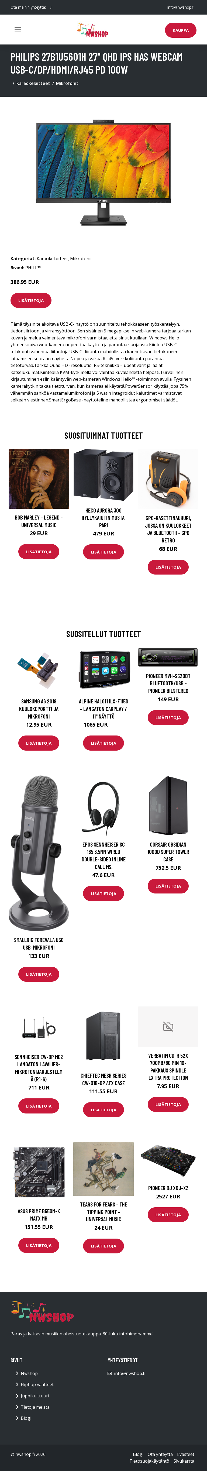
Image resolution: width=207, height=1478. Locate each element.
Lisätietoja (31, 300)
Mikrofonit (67, 83)
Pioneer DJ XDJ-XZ (168, 1187)
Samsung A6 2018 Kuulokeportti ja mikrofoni (38, 708)
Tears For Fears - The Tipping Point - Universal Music (103, 1211)
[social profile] (51, 7)
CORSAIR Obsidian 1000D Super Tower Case (168, 851)
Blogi (26, 1418)
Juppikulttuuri (35, 1396)
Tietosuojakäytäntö (149, 1461)
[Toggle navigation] (18, 30)
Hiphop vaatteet (37, 1384)
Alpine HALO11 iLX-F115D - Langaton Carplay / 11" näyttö (103, 708)
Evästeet (185, 1454)
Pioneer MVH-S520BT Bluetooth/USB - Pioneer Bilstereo (168, 683)
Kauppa (181, 30)
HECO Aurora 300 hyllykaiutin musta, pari (104, 517)
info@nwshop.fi (180, 7)
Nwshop (29, 1373)
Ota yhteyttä (160, 1454)
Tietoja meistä (35, 1407)
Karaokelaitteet (33, 83)
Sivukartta (184, 1461)
